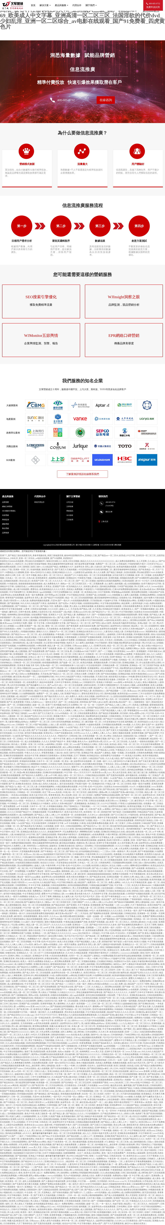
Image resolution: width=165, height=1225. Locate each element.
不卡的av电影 (61, 1164)
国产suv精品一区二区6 (35, 990)
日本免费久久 (77, 973)
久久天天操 (18, 733)
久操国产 (48, 967)
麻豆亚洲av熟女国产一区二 (25, 677)
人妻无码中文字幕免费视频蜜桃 (138, 1161)
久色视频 (138, 1097)
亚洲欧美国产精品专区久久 (117, 1136)
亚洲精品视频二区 (130, 663)
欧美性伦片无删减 (42, 1009)
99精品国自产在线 (146, 812)
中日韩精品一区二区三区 (18, 803)
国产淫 (141, 933)
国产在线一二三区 (83, 987)
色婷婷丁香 (140, 1114)
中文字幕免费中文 (17, 592)
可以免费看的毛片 (56, 812)
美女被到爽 (61, 978)
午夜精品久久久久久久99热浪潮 (130, 750)
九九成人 (138, 682)
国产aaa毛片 (53, 685)
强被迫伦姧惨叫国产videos (11, 1068)
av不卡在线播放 (72, 823)
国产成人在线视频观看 (114, 1195)
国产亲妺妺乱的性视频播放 (62, 1006)
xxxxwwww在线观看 (130, 953)
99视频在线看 (154, 1190)
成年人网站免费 (26, 888)
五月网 (117, 829)
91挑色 (60, 936)
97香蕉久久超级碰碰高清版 (130, 803)
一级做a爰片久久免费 (76, 990)
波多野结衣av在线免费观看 (13, 595)
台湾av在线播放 (7, 688)
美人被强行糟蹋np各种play (17, 722)
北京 (106, 521)
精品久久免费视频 (77, 1218)
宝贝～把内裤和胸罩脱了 (131, 829)
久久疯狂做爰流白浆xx (122, 936)
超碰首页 (55, 1023)
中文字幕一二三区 (122, 885)
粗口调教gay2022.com (45, 1207)
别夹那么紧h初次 (91, 586)
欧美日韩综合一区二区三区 (96, 973)
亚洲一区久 (76, 617)
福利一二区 (45, 1080)
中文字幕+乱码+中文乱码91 (91, 787)
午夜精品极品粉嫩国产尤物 (131, 818)
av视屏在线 (43, 846)
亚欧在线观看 (30, 860)
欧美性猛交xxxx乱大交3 (148, 722)
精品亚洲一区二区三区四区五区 (23, 1159)
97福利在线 (133, 815)
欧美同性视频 (156, 880)
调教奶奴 (57, 896)
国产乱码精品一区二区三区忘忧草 (145, 730)
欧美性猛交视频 (134, 806)
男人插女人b (75, 606)
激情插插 (66, 871)
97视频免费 (41, 640)
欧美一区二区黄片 (118, 823)
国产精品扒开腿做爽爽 (109, 713)
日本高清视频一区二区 (92, 736)
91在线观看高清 (148, 688)
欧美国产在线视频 (8, 646)
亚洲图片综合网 (145, 601)
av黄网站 (107, 809)
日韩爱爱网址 (6, 750)
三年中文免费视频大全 (62, 592)
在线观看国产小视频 (109, 660)
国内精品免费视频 (108, 586)
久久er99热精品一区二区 (66, 713)
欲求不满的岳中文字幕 (151, 584)
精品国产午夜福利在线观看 (38, 1037)
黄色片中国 (151, 834)
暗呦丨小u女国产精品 (26, 629)
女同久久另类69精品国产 (134, 629)
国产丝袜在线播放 (109, 674)
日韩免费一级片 (71, 758)
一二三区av (105, 851)
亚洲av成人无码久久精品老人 (46, 784)
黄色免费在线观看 (8, 567)
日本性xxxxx (79, 733)
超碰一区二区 (38, 705)
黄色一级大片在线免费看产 (114, 1153)
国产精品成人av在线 (106, 750)
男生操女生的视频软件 (35, 561)
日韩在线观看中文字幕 (56, 623)
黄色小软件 (44, 916)
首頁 (33, 5)
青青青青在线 (53, 781)
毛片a (65, 1176)
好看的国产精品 (125, 1088)
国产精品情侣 (103, 626)
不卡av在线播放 (98, 1018)
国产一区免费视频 (17, 871)
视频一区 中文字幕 (36, 623)
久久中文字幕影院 (109, 803)
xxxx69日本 (73, 1043)
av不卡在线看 (23, 806)
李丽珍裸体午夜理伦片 (67, 834)
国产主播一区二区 (137, 1077)
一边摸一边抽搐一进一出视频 (98, 916)
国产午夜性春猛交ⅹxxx (115, 896)
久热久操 (31, 578)
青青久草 (146, 860)
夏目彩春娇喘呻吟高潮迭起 (126, 570)
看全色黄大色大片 (82, 894)
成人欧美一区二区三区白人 (118, 922)
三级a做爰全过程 (100, 578)
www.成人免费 (116, 984)
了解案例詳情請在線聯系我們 (82, 474)
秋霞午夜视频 (139, 975)
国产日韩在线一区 (59, 668)
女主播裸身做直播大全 (46, 688)
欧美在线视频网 (114, 1139)
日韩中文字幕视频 (73, 818)
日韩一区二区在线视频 (104, 1091)
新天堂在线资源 (67, 784)
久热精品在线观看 (145, 1009)
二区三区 (69, 1040)
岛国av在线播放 (151, 1057)
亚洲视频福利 (85, 834)
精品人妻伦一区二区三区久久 (51, 575)
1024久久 (120, 871)
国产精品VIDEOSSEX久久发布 (103, 925)
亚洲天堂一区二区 (147, 1195)
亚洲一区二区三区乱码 (115, 880)
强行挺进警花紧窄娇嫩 (85, 564)
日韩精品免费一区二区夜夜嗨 (116, 665)
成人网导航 (79, 1032)
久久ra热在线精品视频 (15, 1043)
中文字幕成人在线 (133, 916)
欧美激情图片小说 (68, 629)
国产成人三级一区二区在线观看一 (123, 739)
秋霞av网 (21, 772)
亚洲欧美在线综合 (24, 784)
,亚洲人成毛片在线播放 (50, 1221)
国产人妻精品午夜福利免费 (63, 708)
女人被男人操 (68, 896)
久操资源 (158, 812)
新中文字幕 (82, 801)
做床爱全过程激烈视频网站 (109, 581)
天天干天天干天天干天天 (16, 837)
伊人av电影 (153, 840)
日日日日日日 (153, 671)
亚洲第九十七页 (56, 615)
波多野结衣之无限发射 (120, 626)
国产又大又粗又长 (46, 713)
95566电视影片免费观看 (133, 854)
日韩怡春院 (157, 1212)
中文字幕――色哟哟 (87, 1181)
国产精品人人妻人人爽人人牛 (118, 705)
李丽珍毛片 (63, 736)
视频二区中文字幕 (54, 660)
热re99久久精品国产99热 (77, 1156)
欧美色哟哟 (46, 1097)
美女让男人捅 (119, 1125)
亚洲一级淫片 (134, 1207)
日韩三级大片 (79, 654)
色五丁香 (46, 792)
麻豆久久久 (51, 857)
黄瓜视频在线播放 (34, 772)
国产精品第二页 (92, 936)
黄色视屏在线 (19, 643)
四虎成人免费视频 (75, 589)
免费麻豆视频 (101, 739)
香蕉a (78, 998)
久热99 (88, 970)
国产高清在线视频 (121, 899)
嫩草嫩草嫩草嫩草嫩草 (43, 1133)
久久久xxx (54, 916)
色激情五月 (27, 708)
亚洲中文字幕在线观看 (154, 606)
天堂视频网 (132, 933)
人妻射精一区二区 (15, 716)
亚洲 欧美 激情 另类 (40, 818)
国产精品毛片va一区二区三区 (105, 612)
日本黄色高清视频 (8, 877)
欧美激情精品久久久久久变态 (53, 589)
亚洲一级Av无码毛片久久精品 (38, 572)
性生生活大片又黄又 (64, 750)
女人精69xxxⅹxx (75, 1021)
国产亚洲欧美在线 (146, 1004)
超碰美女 (41, 629)
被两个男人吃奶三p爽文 (10, 1116)
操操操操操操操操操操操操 (31, 584)
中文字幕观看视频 (82, 1040)
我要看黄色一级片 (142, 702)
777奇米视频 (106, 1130)
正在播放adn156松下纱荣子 (85, 651)
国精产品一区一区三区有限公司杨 (22, 1108)
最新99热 (67, 970)
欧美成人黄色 (116, 744)
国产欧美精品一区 (147, 570)
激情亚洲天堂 (48, 570)
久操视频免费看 (29, 1116)
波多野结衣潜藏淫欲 (117, 806)
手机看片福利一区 (83, 784)
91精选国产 (34, 1198)
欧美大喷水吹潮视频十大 (78, 877)
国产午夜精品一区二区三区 (27, 606)
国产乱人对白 (153, 798)
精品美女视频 (31, 637)
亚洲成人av (77, 682)
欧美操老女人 (128, 609)
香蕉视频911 (122, 688)
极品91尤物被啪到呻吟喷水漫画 (117, 1184)
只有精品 (91, 990)
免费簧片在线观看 (120, 874)
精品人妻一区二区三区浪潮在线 (19, 691)
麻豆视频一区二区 (93, 722)
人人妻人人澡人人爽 (155, 629)
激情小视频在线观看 (122, 733)
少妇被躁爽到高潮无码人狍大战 (146, 1184)
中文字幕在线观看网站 (110, 603)
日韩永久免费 (80, 674)
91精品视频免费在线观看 (67, 787)
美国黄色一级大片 (17, 913)
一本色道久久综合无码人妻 (134, 617)
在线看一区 (78, 592)
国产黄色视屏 (73, 626)
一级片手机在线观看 (9, 789)
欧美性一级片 (109, 928)
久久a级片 (25, 922)
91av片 (132, 787)
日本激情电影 (117, 1035)
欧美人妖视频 (157, 685)
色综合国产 (58, 612)
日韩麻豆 (82, 1077)
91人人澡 (67, 660)
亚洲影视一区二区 (8, 772)
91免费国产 (31, 871)
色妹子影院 (118, 1204)
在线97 (59, 758)
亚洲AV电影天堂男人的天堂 (104, 1133)
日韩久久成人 (40, 1071)
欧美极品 (86, 770)
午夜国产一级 (134, 646)
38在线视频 (146, 837)
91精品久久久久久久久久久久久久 (56, 767)
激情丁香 (28, 1052)
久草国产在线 (146, 1147)
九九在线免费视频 (101, 727)
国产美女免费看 (7, 1001)
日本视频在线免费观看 (112, 725)
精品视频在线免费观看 (92, 1037)
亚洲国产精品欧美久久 (103, 1043)
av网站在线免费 (35, 586)
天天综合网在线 (56, 1085)
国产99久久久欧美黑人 (10, 632)
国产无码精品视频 (124, 919)
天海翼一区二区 (20, 1040)
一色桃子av (133, 1122)
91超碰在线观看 (94, 725)
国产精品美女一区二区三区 (65, 967)
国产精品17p (11, 787)
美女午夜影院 (125, 671)
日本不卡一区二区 (45, 761)
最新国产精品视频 (150, 1111)
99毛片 (80, 629)
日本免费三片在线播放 (88, 1085)
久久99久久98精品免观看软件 (139, 747)
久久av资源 (18, 801)
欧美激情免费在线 (149, 1215)
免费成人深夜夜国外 (28, 1190)
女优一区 (116, 1212)
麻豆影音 (82, 874)
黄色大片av (83, 741)
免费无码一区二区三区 (97, 882)
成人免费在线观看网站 (126, 561)
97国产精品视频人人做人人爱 (114, 710)
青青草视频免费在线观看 (88, 1130)
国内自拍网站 (150, 863)
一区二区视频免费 (96, 584)
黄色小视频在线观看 (154, 933)
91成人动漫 (152, 922)
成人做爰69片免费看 (66, 640)
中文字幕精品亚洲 (139, 882)
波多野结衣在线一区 (60, 973)
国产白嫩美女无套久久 (34, 902)
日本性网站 (122, 1207)
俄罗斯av (35, 1054)
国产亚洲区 (72, 905)
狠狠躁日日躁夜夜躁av (50, 756)
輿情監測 (5, 520)
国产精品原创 (154, 1074)
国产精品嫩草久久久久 (71, 679)
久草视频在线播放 (55, 806)
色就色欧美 (129, 1037)
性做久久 (23, 719)
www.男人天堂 (97, 1052)
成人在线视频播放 (132, 584)
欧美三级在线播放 (152, 928)
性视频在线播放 (28, 632)
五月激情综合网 (104, 1001)
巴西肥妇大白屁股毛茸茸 (148, 1091)
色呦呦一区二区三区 (62, 654)
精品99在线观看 (47, 682)
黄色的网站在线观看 (62, 820)
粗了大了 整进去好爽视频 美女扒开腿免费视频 (58, 657)
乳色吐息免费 (149, 637)
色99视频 (34, 617)
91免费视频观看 (7, 606)
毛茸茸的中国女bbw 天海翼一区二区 (131, 1021)
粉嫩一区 (83, 809)
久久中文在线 (103, 657)
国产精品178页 (47, 606)
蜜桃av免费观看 (95, 719)
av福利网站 (50, 744)
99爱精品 (9, 572)
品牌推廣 (5, 533)
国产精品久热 (110, 567)
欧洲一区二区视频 (144, 575)
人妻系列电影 (137, 603)
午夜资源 (122, 1111)
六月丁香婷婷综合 (139, 905)
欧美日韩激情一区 (17, 682)
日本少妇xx (63, 1218)
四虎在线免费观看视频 (36, 1043)
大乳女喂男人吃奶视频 (129, 849)
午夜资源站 (37, 710)
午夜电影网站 (130, 1009)
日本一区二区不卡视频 (27, 575)
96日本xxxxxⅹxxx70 (117, 1181)
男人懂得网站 (59, 1004)
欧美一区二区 (134, 1215)
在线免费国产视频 (39, 615)
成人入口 (151, 654)
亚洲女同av (49, 733)
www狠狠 (69, 894)
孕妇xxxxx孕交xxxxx (131, 1187)
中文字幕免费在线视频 (100, 967)
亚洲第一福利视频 (129, 1001)
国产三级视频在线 (19, 995)
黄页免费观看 (9, 806)
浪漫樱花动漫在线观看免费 (52, 1054)
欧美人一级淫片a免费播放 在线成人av (22, 896)
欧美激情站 (99, 606)
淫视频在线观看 (39, 812)
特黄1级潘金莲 (79, 781)
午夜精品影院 (140, 654)
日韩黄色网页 (105, 863)
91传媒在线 (12, 584)
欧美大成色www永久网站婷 (146, 908)
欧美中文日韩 (30, 1173)
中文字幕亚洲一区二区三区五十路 (15, 840)
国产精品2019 (80, 1049)
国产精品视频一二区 (111, 905)
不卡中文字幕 (34, 885)
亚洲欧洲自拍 (57, 1170)
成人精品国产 (22, 696)
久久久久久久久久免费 (61, 925)
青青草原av (32, 846)
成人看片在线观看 (21, 589)
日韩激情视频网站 (47, 787)
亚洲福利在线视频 (28, 761)
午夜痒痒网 (90, 854)
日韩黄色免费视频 (145, 753)
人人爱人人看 (75, 1128)
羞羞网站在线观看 (57, 578)
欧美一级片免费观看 (35, 595)
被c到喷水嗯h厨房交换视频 (85, 840)
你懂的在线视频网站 (60, 995)
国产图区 (128, 1029)
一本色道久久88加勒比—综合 (137, 967)
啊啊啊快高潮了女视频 (82, 820)
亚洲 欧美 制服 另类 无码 (28, 665)
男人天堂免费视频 (80, 888)
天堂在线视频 (93, 1150)
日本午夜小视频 (94, 1198)
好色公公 (32, 657)
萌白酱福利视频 (80, 1142)
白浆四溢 (138, 1128)
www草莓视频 (83, 1060)
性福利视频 (35, 570)
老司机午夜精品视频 (34, 733)
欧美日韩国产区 (38, 781)
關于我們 (91, 5)
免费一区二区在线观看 (68, 1001)
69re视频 (127, 725)
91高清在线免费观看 (125, 820)
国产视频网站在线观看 (100, 913)
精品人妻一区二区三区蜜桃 (60, 646)
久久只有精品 (25, 947)
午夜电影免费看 (89, 818)
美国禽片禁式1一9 (61, 716)
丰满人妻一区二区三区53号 (146, 679)
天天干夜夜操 (100, 767)
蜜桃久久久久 (42, 632)
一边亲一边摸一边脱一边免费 (129, 1060)
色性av (47, 919)
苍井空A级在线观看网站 (142, 950)
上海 (102, 521)
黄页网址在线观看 (138, 620)
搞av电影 (68, 612)
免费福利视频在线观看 (40, 601)
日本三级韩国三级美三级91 (29, 567)
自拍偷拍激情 (81, 815)
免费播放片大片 (66, 567)
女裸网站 (75, 705)
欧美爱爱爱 (19, 702)
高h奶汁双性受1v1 (11, 601)
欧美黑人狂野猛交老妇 (19, 1201)
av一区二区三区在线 (12, 708)
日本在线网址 (91, 1032)
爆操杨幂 (82, 1150)
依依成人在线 (48, 691)
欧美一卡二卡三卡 (147, 696)
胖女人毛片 (19, 1018)
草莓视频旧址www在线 (137, 710)
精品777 (37, 691)
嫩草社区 (13, 612)
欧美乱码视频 (87, 663)
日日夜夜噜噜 (9, 1223)
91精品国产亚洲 (149, 823)
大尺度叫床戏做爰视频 (94, 1021)
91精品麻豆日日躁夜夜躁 (34, 857)
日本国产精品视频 (125, 586)
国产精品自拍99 (154, 617)
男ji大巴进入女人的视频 (152, 643)
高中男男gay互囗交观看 (55, 595)
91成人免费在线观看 (153, 603)
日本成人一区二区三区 (15, 578)
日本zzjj (77, 1037)
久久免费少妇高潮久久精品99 (95, 865)
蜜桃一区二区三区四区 (55, 626)
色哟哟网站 (12, 615)
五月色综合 (158, 1161)
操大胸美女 (156, 860)
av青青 (27, 609)
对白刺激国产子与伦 (110, 668)
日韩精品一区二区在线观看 (29, 792)
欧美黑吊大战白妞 (153, 854)
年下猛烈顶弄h (108, 1006)
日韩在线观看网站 (74, 826)
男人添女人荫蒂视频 (68, 837)
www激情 (118, 682)
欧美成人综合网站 (15, 637)
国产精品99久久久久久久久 (88, 1054)
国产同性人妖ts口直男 (102, 623)
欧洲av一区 (144, 826)
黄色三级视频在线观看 (110, 947)
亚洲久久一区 (146, 1099)
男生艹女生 (83, 978)
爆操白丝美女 (140, 1223)
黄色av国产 (98, 1223)
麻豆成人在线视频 (138, 1159)
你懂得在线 (10, 953)
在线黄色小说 (125, 598)
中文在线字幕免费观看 (150, 744)
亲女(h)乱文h (25, 581)
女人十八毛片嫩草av (76, 939)
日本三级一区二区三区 (102, 1004)
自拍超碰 (4, 899)
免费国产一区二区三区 (106, 564)
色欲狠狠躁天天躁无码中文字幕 (57, 854)
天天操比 (110, 891)
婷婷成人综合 (138, 891)
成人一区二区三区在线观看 (71, 685)
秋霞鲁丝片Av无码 (95, 640)
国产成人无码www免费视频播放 (25, 674)
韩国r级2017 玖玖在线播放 (46, 998)
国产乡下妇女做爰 (40, 730)
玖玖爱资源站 (119, 651)
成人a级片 (145, 1176)
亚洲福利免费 (13, 809)
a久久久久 (111, 978)
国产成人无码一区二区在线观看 (116, 699)
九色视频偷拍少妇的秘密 (114, 747)
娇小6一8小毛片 (142, 581)
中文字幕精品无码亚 (76, 595)
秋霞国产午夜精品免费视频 (12, 1091)
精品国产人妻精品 (103, 753)
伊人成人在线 (25, 730)
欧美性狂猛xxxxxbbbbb (128, 694)
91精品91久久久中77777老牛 (44, 671)
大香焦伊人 (115, 953)
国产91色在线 (145, 1221)
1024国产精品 (119, 648)
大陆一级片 (82, 984)
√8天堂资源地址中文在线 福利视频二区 (95, 570)
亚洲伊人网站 (14, 956)
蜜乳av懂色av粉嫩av (154, 789)
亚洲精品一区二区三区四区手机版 (145, 665)
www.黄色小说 (76, 1212)
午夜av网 (44, 1057)
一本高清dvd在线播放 (19, 795)
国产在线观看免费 (36, 651)
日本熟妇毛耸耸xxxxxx (135, 632)
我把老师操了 (60, 1209)
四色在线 (19, 902)
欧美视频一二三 (84, 1004)
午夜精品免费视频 (39, 840)
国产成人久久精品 (79, 719)
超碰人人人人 (25, 1130)
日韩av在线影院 (134, 823)
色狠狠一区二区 (71, 1052)
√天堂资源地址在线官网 (21, 660)
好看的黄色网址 (52, 959)
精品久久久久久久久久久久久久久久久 (98, 561)
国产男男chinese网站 (37, 1142)
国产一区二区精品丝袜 (69, 702)
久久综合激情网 (29, 1001)
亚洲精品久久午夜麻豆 (21, 710)
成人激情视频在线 (13, 905)
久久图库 (83, 758)
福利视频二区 (61, 1139)
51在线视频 (49, 826)
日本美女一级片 (131, 911)
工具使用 (69, 520)
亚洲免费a (118, 640)
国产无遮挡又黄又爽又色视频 (124, 857)
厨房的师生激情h (45, 1209)
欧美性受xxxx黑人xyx (102, 772)
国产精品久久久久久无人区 (40, 654)
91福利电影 (5, 660)
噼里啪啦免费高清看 (84, 739)
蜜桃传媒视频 (88, 606)
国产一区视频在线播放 (145, 609)
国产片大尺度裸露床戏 (114, 1223)
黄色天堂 (110, 820)
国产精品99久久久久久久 (18, 1032)
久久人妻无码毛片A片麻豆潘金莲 (123, 761)
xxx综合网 (55, 1009)
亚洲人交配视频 (30, 620)
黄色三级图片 (114, 781)
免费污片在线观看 (104, 1176)
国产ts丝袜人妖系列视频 (30, 789)
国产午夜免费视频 (84, 798)
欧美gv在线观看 (49, 1088)
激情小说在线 (34, 930)
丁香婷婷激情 (136, 899)
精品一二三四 (99, 820)
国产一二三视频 (105, 651)
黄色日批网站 (83, 860)
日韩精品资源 (130, 913)
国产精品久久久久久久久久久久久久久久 (39, 736)
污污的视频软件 (133, 767)
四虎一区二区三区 (152, 660)
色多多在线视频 (75, 1139)
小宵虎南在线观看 (73, 1201)
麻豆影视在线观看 (19, 930)
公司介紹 (69, 502)
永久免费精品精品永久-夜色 (19, 978)
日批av (60, 1088)
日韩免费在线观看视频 (97, 1161)
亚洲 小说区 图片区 (132, 860)
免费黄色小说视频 (157, 772)
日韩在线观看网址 (107, 1218)
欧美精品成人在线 (123, 891)
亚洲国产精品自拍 (87, 880)
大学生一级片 (92, 939)
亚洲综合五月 (113, 950)
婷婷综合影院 (90, 685)
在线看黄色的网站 (91, 603)
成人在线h (146, 646)
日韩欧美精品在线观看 (95, 775)
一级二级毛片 (73, 1184)
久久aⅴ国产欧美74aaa (141, 1046)
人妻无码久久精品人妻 (114, 632)
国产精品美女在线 (98, 877)
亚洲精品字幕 (87, 753)
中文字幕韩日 (153, 1209)
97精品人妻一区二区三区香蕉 (118, 784)
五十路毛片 (109, 871)
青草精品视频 (70, 868)
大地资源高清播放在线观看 (27, 863)
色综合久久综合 (89, 679)
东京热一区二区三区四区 (42, 950)
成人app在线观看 (77, 995)
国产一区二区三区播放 (86, 581)
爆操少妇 (140, 834)
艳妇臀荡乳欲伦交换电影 (130, 643)
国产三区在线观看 (81, 1125)
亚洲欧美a (140, 1012)
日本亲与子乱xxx (155, 564)
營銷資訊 (69, 511)
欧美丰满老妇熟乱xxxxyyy (143, 674)
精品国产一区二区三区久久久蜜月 (15, 1035)
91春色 (80, 575)
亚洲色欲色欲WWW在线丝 (109, 1026)
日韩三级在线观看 (58, 1167)
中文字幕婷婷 (101, 643)
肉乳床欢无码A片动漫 (151, 1170)
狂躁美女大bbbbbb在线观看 (12, 561)
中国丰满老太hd (155, 651)
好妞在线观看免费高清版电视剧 (41, 913)
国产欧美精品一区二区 (97, 781)
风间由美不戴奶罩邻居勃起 (125, 623)
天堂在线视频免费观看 (104, 846)
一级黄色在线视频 (146, 741)
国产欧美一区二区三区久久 (152, 896)
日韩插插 (157, 567)
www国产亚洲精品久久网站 (85, 744)
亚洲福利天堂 (98, 784)
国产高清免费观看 (48, 987)
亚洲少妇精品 (112, 1023)
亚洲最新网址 (94, 668)
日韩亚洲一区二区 (125, 679)
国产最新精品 (109, 919)
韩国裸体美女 (152, 632)
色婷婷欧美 (53, 603)
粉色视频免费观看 (50, 663)
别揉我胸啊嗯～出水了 (73, 1153)
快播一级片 (102, 761)
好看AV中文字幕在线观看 (11, 609)
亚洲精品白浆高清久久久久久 (89, 632)
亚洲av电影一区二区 (147, 623)
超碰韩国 (111, 634)
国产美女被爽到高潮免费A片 (131, 925)
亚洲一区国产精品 (139, 840)
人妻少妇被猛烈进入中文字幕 (22, 834)
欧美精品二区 (78, 722)
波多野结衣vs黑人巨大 (99, 741)
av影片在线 (128, 942)
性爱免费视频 (86, 1043)
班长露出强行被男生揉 (119, 973)
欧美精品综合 (93, 756)
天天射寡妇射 (96, 601)
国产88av (151, 620)
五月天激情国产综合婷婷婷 (64, 1150)
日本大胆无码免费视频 (61, 722)
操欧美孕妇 (93, 792)
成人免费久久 (72, 696)
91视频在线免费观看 (78, 668)
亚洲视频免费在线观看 (123, 1018)
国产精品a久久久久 (136, 1167)
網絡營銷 (5, 524)
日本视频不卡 (144, 1040)
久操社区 (98, 567)
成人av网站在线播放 (72, 747)
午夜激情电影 (117, 1170)
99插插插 (48, 820)
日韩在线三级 (75, 736)
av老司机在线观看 (42, 1023)
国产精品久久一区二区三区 (79, 623)
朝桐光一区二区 (120, 1130)
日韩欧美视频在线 (22, 767)
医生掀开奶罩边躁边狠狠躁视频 (143, 809)
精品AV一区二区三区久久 (139, 1023)
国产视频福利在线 (25, 998)
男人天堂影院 (132, 1195)
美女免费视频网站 (25, 865)
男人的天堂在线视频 (16, 685)
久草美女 (48, 586)
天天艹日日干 (86, 727)
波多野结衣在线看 (105, 1066)
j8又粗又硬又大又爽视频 (124, 575)
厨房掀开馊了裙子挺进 (111, 812)
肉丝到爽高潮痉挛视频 (92, 764)
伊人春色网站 (87, 767)
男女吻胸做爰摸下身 (101, 857)
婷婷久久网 (10, 575)
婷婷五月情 (97, 789)
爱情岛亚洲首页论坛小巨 (146, 677)
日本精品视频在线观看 (154, 1080)
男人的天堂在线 (120, 772)
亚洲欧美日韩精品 (30, 1150)
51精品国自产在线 (156, 592)
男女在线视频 (137, 1057)
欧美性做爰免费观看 (95, 930)
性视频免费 (144, 739)
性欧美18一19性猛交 (53, 891)
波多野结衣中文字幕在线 (39, 874)
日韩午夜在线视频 (125, 634)
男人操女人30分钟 (21, 617)
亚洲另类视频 (73, 1209)
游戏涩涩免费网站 (27, 727)
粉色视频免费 (65, 840)
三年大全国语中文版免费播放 (51, 637)
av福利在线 (109, 620)
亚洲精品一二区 (126, 801)
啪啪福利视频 (11, 1130)
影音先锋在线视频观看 (96, 995)
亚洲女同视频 (67, 756)
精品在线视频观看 (155, 871)
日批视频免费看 (129, 812)
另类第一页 (28, 1195)
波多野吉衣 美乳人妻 (84, 567)
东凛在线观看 (130, 572)
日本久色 (59, 1040)
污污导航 (139, 792)
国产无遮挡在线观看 (115, 775)
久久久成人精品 (10, 730)
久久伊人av (93, 815)
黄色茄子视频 (103, 1105)
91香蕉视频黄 (71, 637)
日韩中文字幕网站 (125, 908)
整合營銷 (5, 528)
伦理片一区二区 (123, 928)
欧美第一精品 (152, 1102)
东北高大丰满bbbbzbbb (154, 818)
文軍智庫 (69, 507)
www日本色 (104, 1085)
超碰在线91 (20, 1074)
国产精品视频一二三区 (116, 691)
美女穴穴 (34, 699)
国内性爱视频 (24, 615)
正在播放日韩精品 (105, 961)
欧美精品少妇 (91, 592)
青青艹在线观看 (50, 648)
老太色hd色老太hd (147, 589)
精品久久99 (72, 978)
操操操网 (141, 1153)
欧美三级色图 (120, 1066)
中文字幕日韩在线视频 (57, 1043)
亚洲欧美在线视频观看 (13, 756)
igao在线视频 (45, 592)
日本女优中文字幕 (68, 1130)
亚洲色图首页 (42, 578)
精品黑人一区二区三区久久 (40, 981)
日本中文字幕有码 (63, 682)
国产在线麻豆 (6, 1150)
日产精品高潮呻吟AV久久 (60, 1057)
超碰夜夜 (101, 840)
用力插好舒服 (51, 860)
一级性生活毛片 (51, 702)
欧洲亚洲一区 (67, 815)
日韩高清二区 (46, 1122)
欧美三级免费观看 (102, 1170)
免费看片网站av (133, 648)
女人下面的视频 (57, 818)
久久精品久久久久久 (66, 992)
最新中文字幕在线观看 (108, 818)
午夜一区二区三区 (131, 744)
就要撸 (127, 840)
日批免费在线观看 (40, 1063)
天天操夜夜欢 (53, 629)
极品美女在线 (116, 1085)
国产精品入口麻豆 (120, 809)
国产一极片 (145, 888)
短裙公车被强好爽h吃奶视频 (144, 961)
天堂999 (40, 860)
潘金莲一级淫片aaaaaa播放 (49, 871)
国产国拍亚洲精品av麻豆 (98, 1068)
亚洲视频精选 (81, 803)
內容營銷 (5, 515)
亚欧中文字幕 (90, 1212)
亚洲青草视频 (138, 733)
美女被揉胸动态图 (54, 747)
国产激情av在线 (145, 1218)
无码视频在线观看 (15, 1114)
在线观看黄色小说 (71, 620)
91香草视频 (52, 1105)
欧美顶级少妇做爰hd (97, 1099)
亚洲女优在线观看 (46, 750)
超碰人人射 (58, 694)
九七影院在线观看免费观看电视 (124, 696)
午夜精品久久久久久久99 (141, 1201)
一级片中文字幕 (58, 739)
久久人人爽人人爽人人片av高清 (99, 902)
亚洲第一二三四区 (127, 1119)
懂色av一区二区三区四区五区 (74, 584)
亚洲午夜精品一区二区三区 (122, 657)
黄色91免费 (84, 967)
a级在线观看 (104, 815)
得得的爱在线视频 (51, 1119)
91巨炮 (41, 744)
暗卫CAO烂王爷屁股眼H (91, 1184)
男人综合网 (67, 795)
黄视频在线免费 (127, 578)
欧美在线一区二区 (144, 832)
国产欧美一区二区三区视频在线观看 (107, 860)
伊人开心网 (25, 818)
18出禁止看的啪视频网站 (47, 727)
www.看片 (131, 651)
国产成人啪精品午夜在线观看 (90, 1116)
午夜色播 (60, 634)
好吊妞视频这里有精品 (103, 829)
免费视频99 (106, 936)
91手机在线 (148, 1181)
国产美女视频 (153, 1077)
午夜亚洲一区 (114, 1159)
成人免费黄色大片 (52, 584)
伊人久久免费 (100, 572)
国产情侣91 (72, 950)
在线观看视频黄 (30, 916)
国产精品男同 (35, 648)
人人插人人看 (54, 679)
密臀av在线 (81, 708)
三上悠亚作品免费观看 (13, 1125)
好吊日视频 (72, 1181)
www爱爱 (19, 626)
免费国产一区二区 (44, 694)
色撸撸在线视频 (120, 1063)
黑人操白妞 (90, 843)
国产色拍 (75, 849)
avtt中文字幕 (49, 928)
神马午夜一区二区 (36, 747)
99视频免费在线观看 (37, 829)
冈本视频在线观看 (142, 634)
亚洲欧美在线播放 (57, 809)
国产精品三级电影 (115, 572)
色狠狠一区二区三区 (147, 1068)
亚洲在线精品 (88, 1128)
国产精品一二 (27, 1167)
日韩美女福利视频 (39, 609)
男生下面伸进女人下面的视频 (77, 806)
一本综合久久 (30, 801)
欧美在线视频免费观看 (78, 885)
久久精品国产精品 (50, 567)
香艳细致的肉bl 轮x (48, 617)
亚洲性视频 (114, 578)
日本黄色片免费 (20, 623)
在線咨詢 (106, 100)
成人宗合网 (10, 970)
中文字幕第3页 (145, 1133)
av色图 (109, 1018)
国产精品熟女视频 (144, 1037)
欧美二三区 (124, 1083)
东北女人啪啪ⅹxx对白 (119, 865)
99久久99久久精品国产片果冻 (34, 603)
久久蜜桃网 (19, 572)
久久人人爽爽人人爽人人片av (71, 710)
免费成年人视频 (61, 606)
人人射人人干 (86, 1136)
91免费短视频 (107, 956)
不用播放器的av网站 (128, 601)
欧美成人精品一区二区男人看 (78, 789)
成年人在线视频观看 (32, 1181)
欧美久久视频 (140, 942)
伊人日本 (94, 648)
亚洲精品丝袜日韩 (42, 1212)
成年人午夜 (81, 1099)
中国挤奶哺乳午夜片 (137, 564)
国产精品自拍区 (58, 905)
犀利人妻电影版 (142, 902)
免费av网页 (126, 950)
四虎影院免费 (39, 1052)
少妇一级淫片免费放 (68, 944)
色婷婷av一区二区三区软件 (104, 970)
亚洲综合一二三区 (80, 925)
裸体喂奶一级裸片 (29, 809)
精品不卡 (35, 767)
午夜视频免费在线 (103, 589)
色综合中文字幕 (50, 710)
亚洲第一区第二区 (21, 570)
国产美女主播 (145, 1006)
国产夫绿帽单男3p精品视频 (147, 578)
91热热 (18, 1001)
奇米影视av (132, 1153)
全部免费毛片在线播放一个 (50, 620)
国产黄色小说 (72, 851)
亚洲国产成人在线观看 (96, 595)
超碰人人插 (39, 865)
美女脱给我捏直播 (117, 894)
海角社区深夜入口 (54, 561)
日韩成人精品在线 (27, 640)
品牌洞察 (5, 502)
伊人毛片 (72, 964)
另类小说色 (104, 744)
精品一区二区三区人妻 (117, 646)
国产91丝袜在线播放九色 (62, 1068)
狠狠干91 (76, 767)
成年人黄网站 (67, 1032)
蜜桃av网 (103, 792)
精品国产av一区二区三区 (68, 688)
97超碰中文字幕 (110, 601)
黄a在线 (148, 750)
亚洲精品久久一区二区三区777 (136, 944)
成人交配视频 (21, 651)
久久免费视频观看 (27, 694)
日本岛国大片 (9, 1009)
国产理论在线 (109, 789)
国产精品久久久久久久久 (105, 1209)
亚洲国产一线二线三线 (34, 626)
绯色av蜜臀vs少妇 (137, 713)
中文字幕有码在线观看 (153, 987)
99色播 (132, 677)
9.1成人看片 (158, 1164)
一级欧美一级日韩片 (37, 1012)
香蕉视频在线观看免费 (71, 1094)
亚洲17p (156, 1037)
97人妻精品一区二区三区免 (21, 928)
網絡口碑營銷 (7, 507)
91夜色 (83, 823)
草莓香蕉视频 (48, 753)
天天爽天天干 (106, 648)
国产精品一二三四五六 (92, 919)
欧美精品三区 (94, 803)
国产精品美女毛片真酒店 (53, 789)
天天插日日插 (115, 663)
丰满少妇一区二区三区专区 (75, 792)
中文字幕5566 (60, 950)
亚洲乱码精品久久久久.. (62, 572)
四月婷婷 (151, 640)
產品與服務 (61, 5)
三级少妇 (59, 753)
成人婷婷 (86, 617)
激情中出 (95, 1035)
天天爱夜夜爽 (78, 970)
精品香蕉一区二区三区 (102, 1071)
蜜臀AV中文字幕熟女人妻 (102, 837)
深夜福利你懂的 (21, 648)
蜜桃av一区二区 (85, 1097)
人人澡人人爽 (21, 829)
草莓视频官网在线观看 (89, 1173)
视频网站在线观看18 (9, 815)
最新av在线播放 (50, 944)
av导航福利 (122, 564)
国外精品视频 (110, 694)
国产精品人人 (40, 888)
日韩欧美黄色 (115, 716)
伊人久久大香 (127, 947)
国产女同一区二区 (120, 1201)
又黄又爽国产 (78, 902)
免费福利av (118, 1176)
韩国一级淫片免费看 (141, 784)
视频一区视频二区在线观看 (124, 753)
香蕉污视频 (143, 615)
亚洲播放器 (81, 640)
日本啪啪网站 (78, 854)
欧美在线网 (52, 1052)
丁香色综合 (109, 764)
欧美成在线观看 (117, 1032)
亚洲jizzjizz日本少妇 (82, 612)
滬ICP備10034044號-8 (84, 545)
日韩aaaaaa (77, 646)
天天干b (94, 617)
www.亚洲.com (32, 1006)
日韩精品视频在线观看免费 (125, 615)
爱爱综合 (34, 589)
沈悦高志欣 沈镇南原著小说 (125, 736)
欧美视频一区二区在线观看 (48, 1083)
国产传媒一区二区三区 (132, 987)
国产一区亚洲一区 (77, 930)
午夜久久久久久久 (33, 753)
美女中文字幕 (23, 1111)
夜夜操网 (17, 1150)
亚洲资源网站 (158, 837)
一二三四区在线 (123, 1046)
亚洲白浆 (13, 719)
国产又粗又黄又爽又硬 (149, 761)
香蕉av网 (144, 781)
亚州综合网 (152, 1153)
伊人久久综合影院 (104, 854)
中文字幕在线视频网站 (13, 1052)
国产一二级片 (18, 1136)
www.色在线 (56, 792)
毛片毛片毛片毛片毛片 (85, 896)
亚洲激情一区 (143, 913)
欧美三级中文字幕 (72, 753)
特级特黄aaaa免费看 (124, 654)
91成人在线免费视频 (18, 657)
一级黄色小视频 (138, 798)
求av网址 (108, 736)
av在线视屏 (134, 990)
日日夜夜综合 (70, 1085)
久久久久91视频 (72, 691)
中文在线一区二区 (33, 1192)
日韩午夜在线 (25, 612)
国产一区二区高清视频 (21, 942)
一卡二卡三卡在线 (99, 806)
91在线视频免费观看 (80, 601)
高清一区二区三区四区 (83, 795)
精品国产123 (70, 575)
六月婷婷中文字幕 (100, 894)
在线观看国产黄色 (19, 849)
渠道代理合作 (39, 502)
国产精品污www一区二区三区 (24, 634)
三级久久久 (8, 1074)
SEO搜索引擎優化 (9, 511)
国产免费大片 (154, 708)
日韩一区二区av (139, 671)
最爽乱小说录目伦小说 (42, 612)
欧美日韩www (112, 801)
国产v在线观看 (138, 868)
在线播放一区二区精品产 (150, 775)
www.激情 (125, 905)
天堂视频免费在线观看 (30, 851)
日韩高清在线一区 (15, 741)
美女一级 (52, 640)
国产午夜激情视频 (146, 851)
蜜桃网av (96, 1006)
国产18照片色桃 (10, 947)
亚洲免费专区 (116, 1105)
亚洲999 (4, 798)
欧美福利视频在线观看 (127, 567)
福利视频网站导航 (46, 677)
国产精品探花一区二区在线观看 (130, 789)
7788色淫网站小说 (42, 708)
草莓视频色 (138, 598)
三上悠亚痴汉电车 (134, 1049)
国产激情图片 (134, 688)
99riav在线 (134, 1083)
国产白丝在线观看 (21, 699)
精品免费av (146, 1035)
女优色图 (59, 691)
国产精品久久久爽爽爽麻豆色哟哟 (32, 764)
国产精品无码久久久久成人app (20, 1015)
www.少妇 (77, 933)
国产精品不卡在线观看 (54, 598)
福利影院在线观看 (113, 606)
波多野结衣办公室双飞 (145, 947)
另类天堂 (160, 795)
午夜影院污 (89, 589)
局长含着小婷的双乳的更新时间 (30, 959)
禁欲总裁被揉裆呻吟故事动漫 (61, 564)
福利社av (80, 846)
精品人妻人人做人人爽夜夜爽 (148, 877)
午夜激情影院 (73, 1167)
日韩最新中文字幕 (56, 823)
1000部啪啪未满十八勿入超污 (72, 665)
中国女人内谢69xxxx (34, 702)
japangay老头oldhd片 (41, 668)
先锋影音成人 (21, 586)
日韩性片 (13, 899)
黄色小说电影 (159, 778)
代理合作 (76, 5)
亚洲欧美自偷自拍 (67, 846)
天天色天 (109, 640)
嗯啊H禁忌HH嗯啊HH (140, 865)
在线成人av (148, 899)
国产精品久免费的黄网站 (151, 1066)
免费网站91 (66, 888)
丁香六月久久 (122, 995)
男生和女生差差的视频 (75, 1012)
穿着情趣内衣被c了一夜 (107, 1164)
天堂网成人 (22, 939)
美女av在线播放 (122, 764)
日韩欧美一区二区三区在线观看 (100, 654)
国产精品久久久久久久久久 (60, 933)
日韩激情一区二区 (24, 725)
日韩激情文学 (89, 682)
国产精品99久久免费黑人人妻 (35, 775)
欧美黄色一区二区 (92, 812)
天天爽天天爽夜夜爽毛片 (108, 685)
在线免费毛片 (33, 682)
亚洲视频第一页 (20, 654)
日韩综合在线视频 (97, 801)
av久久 (148, 586)
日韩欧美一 (143, 736)
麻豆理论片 (140, 801)
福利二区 (34, 1032)
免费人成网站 (115, 882)
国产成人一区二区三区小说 (143, 758)
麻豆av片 (70, 739)
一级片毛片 (47, 911)
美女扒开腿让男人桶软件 (135, 719)
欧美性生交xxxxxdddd (34, 1125)
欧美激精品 (146, 1094)
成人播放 (109, 1102)
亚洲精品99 (71, 578)
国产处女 (90, 1080)
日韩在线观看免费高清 (133, 606)
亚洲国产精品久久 (72, 694)
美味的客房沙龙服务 (107, 679)
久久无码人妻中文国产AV (143, 725)
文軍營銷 (75, 496)
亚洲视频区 (142, 651)
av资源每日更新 (117, 708)
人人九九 (123, 1023)
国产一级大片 (64, 601)
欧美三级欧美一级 (44, 1114)
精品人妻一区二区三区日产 (122, 727)
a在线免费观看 (143, 685)
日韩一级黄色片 (118, 851)
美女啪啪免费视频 (93, 1029)
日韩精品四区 (33, 719)
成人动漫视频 (44, 1068)
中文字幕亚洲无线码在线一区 (38, 739)
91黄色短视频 (88, 677)
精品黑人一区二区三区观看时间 (145, 626)
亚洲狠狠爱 (96, 905)
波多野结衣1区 (102, 696)
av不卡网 (53, 775)
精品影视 (36, 1170)
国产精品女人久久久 (75, 1114)
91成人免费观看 (12, 1049)
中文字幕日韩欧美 (65, 882)
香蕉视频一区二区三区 (10, 1167)
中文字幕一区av (71, 772)
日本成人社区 (39, 660)
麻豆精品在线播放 (67, 843)
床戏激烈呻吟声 (55, 832)
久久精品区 (26, 956)
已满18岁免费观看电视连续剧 (125, 589)
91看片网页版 (112, 834)
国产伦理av (64, 603)
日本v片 (111, 1060)
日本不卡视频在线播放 (75, 634)
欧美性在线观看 (16, 753)
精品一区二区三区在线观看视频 (98, 575)
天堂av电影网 (137, 928)
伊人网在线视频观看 (40, 975)
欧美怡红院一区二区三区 (136, 708)
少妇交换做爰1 (53, 888)
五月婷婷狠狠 (27, 1023)
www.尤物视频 (113, 595)
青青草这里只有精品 (153, 657)
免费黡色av (38, 891)
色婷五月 (19, 564)
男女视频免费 (6, 820)
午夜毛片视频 (76, 603)
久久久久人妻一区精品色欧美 (38, 1018)
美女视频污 (8, 767)
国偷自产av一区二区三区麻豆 (63, 632)
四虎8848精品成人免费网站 (34, 1105)
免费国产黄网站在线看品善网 (86, 660)
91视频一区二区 (12, 826)
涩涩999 (26, 975)
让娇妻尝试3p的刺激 (83, 572)
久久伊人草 (104, 1032)
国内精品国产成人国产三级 (71, 1190)
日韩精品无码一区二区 (111, 1054)
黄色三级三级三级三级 (138, 772)
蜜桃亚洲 (142, 1074)
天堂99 (54, 601)
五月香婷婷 (102, 1181)
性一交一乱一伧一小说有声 (92, 705)
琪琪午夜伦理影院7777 (120, 798)
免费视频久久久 (92, 710)
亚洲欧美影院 (66, 781)
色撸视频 (66, 770)
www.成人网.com (57, 1091)
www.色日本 (33, 882)
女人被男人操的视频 (114, 584)
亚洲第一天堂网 (157, 913)
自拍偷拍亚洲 (6, 1088)
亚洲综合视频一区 (115, 877)
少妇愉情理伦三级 (123, 837)
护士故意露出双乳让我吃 (150, 663)
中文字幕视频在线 (137, 874)
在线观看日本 (53, 829)
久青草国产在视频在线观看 (90, 637)
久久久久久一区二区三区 (64, 581)
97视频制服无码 (70, 1215)
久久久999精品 (131, 640)
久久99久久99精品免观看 (44, 758)
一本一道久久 (133, 896)
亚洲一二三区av (132, 1032)
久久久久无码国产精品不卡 (54, 741)
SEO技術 (69, 515)
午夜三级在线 (149, 930)
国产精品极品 (54, 1094)
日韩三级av (138, 863)
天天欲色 (75, 609)
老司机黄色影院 (147, 815)
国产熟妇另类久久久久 (55, 696)
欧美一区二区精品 (15, 739)
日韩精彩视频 (82, 911)
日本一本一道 (74, 1195)
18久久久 (126, 882)
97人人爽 (113, 849)
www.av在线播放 (91, 629)
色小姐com (37, 854)
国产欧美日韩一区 (65, 857)
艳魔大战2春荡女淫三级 (60, 1026)
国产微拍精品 (40, 1094)
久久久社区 (53, 609)
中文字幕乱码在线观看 (96, 1012)
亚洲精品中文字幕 (41, 956)
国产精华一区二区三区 (131, 795)
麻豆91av (134, 1071)
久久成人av (153, 561)
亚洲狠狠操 (99, 1136)
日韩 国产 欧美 (95, 809)
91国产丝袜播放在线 (64, 733)
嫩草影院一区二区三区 (13, 854)
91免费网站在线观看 (26, 646)
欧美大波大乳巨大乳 (38, 795)
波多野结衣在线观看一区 (111, 629)
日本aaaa (80, 1029)
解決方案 (45, 5)
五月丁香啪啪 (80, 756)
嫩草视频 (128, 1085)
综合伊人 (92, 1066)
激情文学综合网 (84, 868)
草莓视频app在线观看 (120, 592)
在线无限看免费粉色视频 (98, 823)
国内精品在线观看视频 (126, 1091)
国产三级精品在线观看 (46, 834)
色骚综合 (80, 843)
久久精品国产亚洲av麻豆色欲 (121, 792)
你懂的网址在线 (138, 699)
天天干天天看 (33, 1021)
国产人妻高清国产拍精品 (62, 1037)
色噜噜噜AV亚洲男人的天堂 (42, 1111)
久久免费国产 (24, 1054)
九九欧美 (16, 736)
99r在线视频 (111, 908)
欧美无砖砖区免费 (88, 626)
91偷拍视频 (158, 747)
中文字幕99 (5, 832)
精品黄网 (126, 603)
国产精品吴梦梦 (152, 733)
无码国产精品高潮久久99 (98, 708)
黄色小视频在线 (24, 668)
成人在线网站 (114, 1192)
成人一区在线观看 (8, 874)
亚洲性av (60, 928)
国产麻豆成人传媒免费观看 (65, 981)
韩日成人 (15, 744)
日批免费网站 (72, 809)
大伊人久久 (5, 1023)
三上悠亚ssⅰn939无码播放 (38, 1178)
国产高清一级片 (55, 947)
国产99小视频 (24, 671)
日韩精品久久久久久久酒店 (127, 888)
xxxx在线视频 (118, 916)
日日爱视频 (32, 750)
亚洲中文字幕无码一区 (115, 1052)
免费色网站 (79, 750)
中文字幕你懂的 (126, 612)
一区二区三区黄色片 (150, 716)
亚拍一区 (100, 896)
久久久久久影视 (67, 829)
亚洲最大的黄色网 (134, 637)
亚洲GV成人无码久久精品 (43, 880)
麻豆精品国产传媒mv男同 (98, 1049)
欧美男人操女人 (122, 620)
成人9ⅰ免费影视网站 (142, 981)
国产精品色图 (73, 1136)
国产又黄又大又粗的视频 (66, 570)
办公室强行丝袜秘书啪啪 (36, 564)
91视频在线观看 (144, 787)
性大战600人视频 (128, 685)
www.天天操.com (133, 1052)
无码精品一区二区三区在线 (131, 660)
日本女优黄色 (44, 1049)
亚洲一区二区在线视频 (150, 849)
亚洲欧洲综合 (33, 592)
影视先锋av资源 (25, 891)
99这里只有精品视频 (147, 857)
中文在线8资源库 (94, 665)
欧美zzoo (28, 854)
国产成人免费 (63, 617)
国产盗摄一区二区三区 (69, 663)
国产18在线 (126, 758)
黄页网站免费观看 (63, 961)
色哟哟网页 (85, 1052)
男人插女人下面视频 (47, 992)
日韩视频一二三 (145, 567)
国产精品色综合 (7, 1083)
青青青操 (84, 702)
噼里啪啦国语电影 (58, 964)
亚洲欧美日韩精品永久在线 (113, 832)
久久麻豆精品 (133, 939)
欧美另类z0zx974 (68, 1071)
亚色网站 (89, 846)
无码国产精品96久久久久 (134, 1139)
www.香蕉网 (157, 787)
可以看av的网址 (18, 925)
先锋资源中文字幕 (85, 671)
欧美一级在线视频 (149, 648)
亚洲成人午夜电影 (104, 682)
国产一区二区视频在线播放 (77, 699)
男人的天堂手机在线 (26, 970)
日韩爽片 (34, 1060)
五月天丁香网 (46, 896)
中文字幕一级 (29, 908)
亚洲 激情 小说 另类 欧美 (114, 637)
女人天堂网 (142, 561)
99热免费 (111, 995)
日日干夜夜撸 (104, 592)
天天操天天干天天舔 (131, 716)
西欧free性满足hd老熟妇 (98, 984)
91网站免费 (41, 646)
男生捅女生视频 (10, 888)
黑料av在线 (33, 995)
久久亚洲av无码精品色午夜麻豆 (107, 609)
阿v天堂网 (139, 586)
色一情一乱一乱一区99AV (62, 1049)
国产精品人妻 (85, 609)
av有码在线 (128, 682)
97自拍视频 (151, 1167)
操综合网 (130, 832)
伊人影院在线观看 (146, 691)
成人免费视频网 (26, 815)
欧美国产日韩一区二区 (42, 581)
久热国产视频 (55, 1116)
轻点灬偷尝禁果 (33, 1066)
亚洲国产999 (95, 699)
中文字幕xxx (148, 806)
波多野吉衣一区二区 (67, 860)
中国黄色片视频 (84, 578)
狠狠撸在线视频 (103, 990)
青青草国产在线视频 (14, 598)
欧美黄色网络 (15, 973)
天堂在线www (55, 730)
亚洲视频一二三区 (94, 928)
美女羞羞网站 (117, 967)
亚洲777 (49, 705)
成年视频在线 (132, 775)
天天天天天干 (85, 772)
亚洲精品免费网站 (148, 595)
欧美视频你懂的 (69, 1116)
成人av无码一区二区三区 (22, 1071)
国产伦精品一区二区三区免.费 (59, 651)
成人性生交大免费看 (138, 1116)
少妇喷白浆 (14, 798)
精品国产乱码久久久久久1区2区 (39, 716)
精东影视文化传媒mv (118, 677)
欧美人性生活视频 (71, 561)
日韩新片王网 (94, 674)
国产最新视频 (13, 603)
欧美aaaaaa (7, 623)
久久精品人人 (98, 987)
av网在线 (73, 975)
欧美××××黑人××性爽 (88, 959)
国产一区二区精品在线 (151, 1187)
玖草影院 (149, 770)
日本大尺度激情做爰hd (15, 919)
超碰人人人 (64, 609)
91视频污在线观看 (11, 818)
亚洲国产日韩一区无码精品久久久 (68, 586)
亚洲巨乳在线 (100, 646)
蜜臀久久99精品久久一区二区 (13, 936)
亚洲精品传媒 (124, 674)
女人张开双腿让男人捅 (128, 843)
